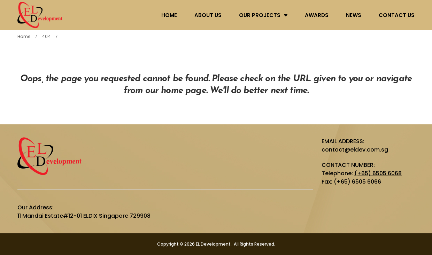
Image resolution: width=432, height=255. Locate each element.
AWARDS (317, 15)
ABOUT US (208, 15)
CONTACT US (397, 15)
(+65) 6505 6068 (378, 173)
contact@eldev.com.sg (355, 150)
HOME (169, 15)
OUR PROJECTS (259, 15)
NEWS (353, 15)
